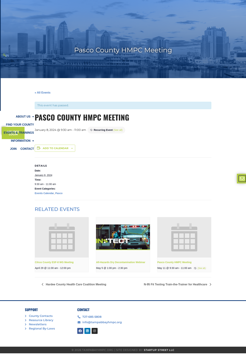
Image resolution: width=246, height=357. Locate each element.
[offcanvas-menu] (242, 179)
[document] (123, 178)
